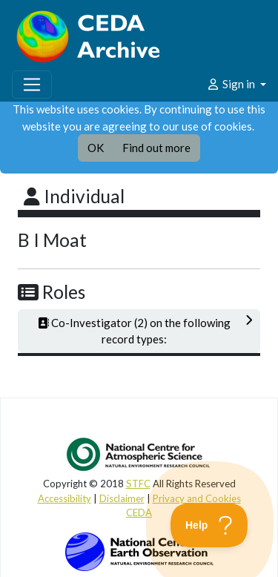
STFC (138, 483)
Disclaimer (122, 498)
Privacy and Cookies (197, 498)
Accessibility (64, 498)
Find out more (156, 147)
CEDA (139, 512)
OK (95, 147)
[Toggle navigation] (32, 84)
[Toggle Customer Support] (209, 525)
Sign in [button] (231, 83)
